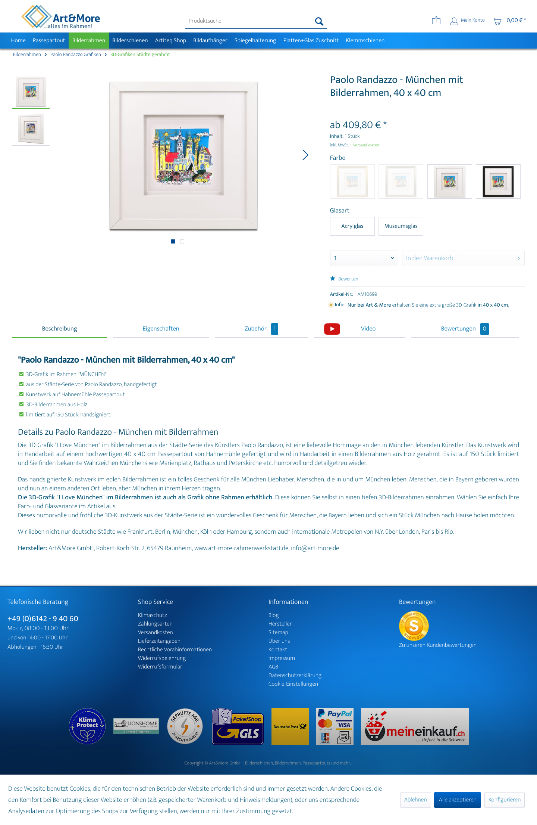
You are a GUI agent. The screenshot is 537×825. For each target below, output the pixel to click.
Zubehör (261, 329)
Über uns (279, 641)
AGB (273, 667)
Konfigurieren (505, 800)
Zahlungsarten (155, 624)
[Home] (18, 40)
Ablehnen (415, 800)
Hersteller (280, 624)
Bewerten (344, 279)
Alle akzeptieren (458, 800)
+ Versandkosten (364, 145)
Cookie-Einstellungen (293, 684)
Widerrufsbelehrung (162, 658)
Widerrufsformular (160, 667)
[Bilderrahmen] (89, 40)
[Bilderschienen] (130, 40)
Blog (273, 615)
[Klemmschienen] (365, 40)
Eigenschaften (160, 329)
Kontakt (277, 649)
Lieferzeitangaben (159, 641)
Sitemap (278, 632)
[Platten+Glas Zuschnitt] (311, 40)
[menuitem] (256, 21)
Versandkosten (155, 632)
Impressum (281, 658)
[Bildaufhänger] (210, 40)
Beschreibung (59, 329)
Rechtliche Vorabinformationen (175, 649)
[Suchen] (319, 21)
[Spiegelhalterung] (255, 40)
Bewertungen (465, 329)
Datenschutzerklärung (294, 675)
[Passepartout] (49, 40)
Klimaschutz (152, 615)
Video (368, 329)
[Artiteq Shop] (170, 40)
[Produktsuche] (256, 21)
